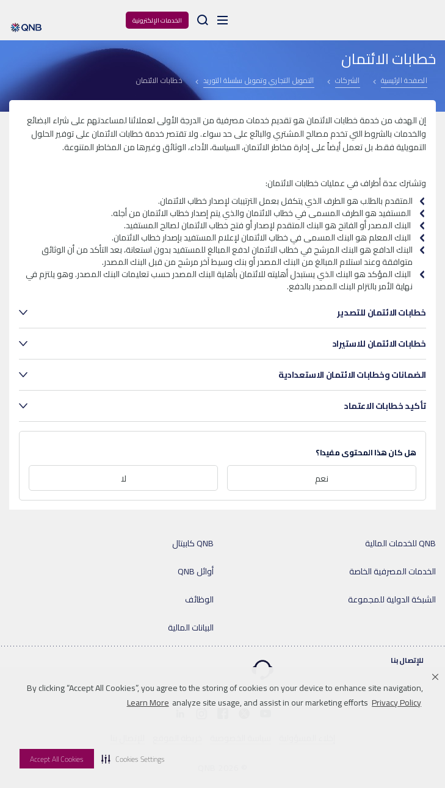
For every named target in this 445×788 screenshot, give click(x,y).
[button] (133, 758)
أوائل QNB (196, 571)
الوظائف (199, 599)
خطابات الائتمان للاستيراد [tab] (379, 344)
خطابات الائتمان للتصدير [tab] (381, 312)
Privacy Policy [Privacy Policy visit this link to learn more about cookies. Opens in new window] (396, 702)
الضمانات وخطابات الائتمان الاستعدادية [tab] (352, 375)
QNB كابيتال (193, 543)
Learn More (148, 702)
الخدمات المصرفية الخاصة (392, 571)
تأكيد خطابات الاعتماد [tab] (385, 406)
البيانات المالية (191, 627)
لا (123, 478)
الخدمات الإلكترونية (157, 20)
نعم (321, 478)
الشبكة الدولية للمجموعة (392, 599)
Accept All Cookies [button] (57, 759)
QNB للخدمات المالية (400, 543)
